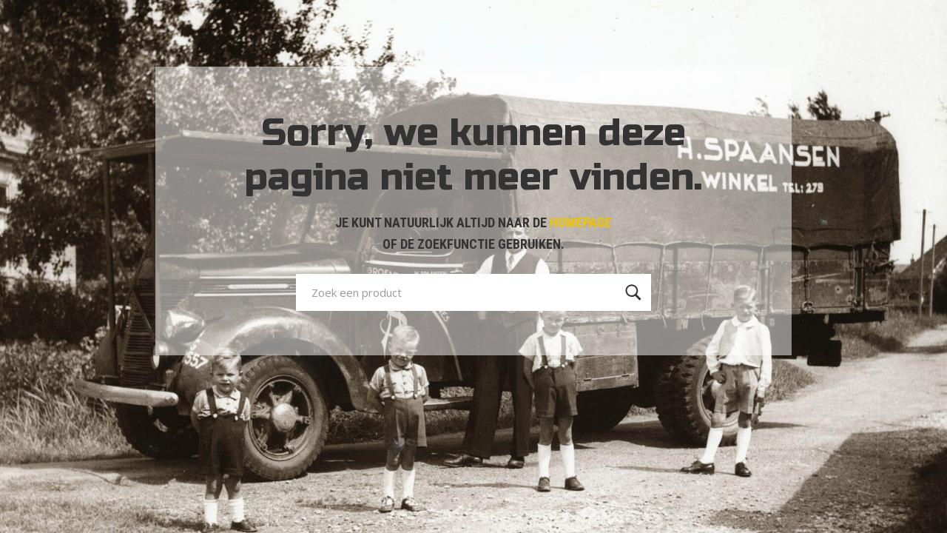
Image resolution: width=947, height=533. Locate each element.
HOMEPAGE (581, 222)
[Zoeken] (633, 292)
